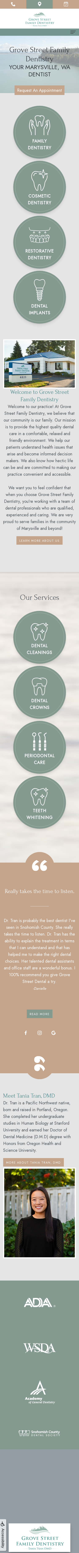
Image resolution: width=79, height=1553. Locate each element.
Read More (40, 1014)
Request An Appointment (39, 90)
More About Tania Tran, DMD (33, 1162)
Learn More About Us (39, 541)
